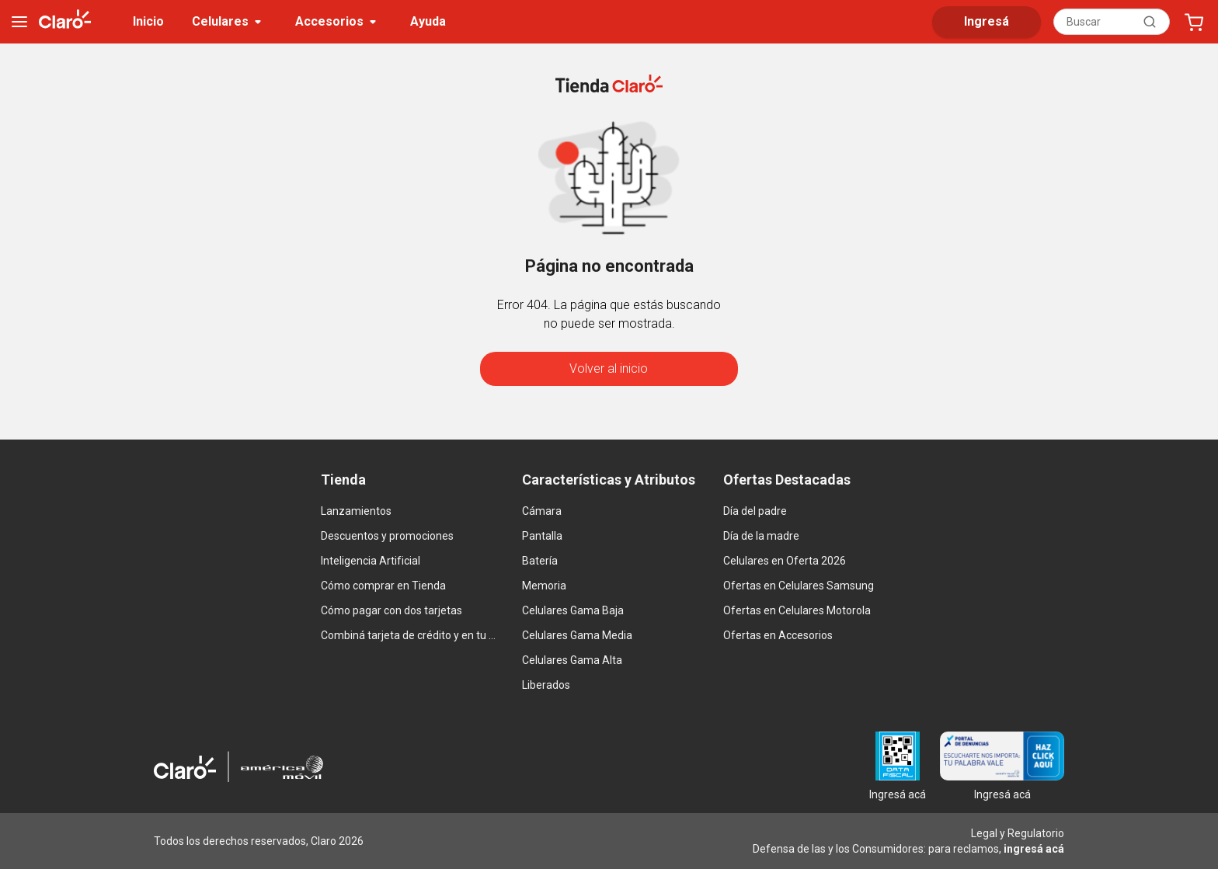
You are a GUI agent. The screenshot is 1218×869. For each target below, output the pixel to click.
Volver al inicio (608, 368)
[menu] (19, 21)
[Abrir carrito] (1194, 21)
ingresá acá (1034, 849)
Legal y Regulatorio (1017, 833)
